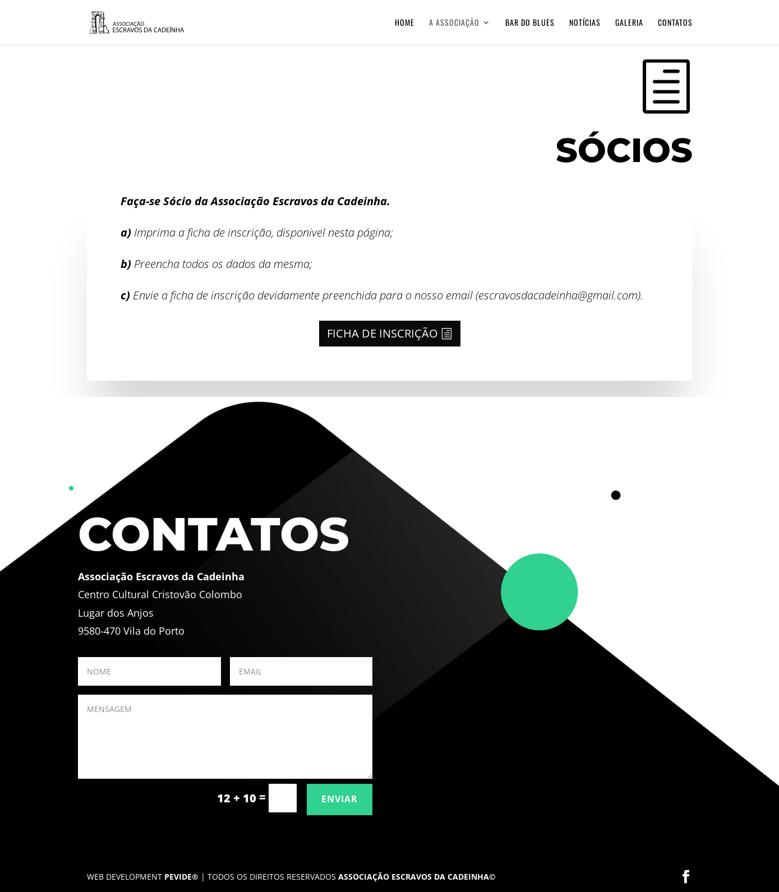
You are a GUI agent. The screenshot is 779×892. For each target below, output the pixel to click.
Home (404, 23)
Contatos (675, 23)
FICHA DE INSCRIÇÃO (382, 333)
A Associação (454, 23)
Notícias (585, 23)
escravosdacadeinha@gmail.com (558, 295)
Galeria (629, 23)
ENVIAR (339, 799)
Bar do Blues (530, 23)
